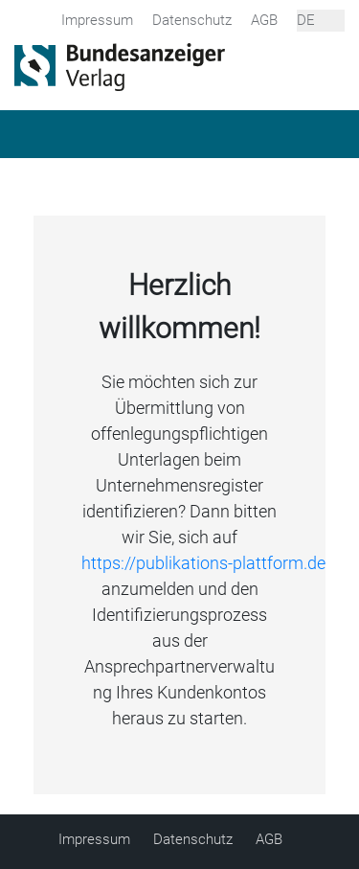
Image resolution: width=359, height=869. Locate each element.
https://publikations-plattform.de (203, 563)
